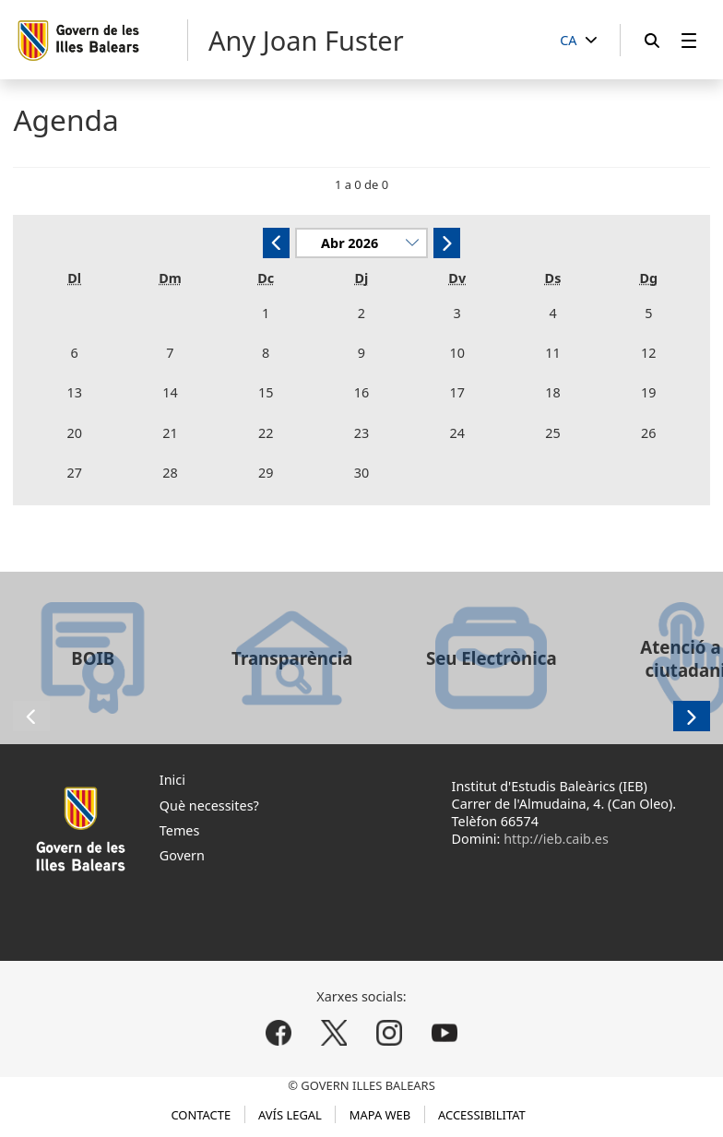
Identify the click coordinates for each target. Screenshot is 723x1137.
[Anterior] (276, 243)
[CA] (578, 41)
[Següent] (446, 243)
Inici (172, 779)
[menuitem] (688, 40)
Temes (180, 830)
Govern (182, 855)
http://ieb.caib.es (556, 838)
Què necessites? (209, 805)
